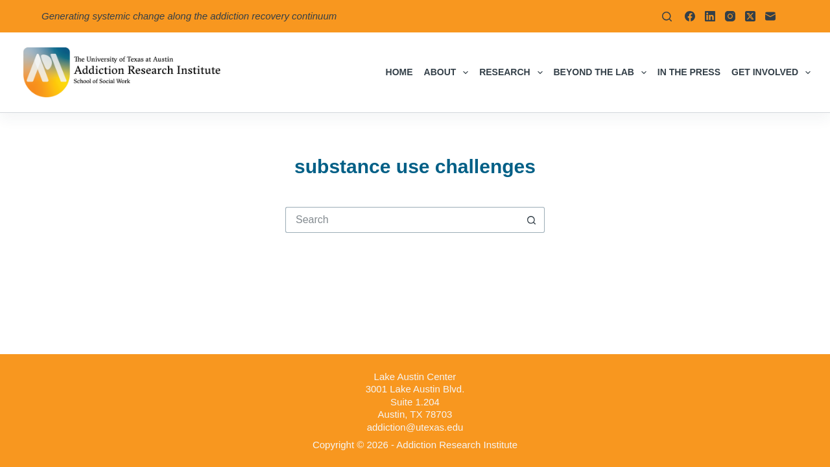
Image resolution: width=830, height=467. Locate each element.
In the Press (689, 72)
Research (513, 72)
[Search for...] (402, 220)
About (449, 72)
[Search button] (532, 220)
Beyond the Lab (603, 72)
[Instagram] (730, 16)
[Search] (667, 16)
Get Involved (771, 72)
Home (399, 72)
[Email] (770, 16)
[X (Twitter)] (750, 16)
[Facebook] (690, 16)
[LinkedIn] (710, 16)
